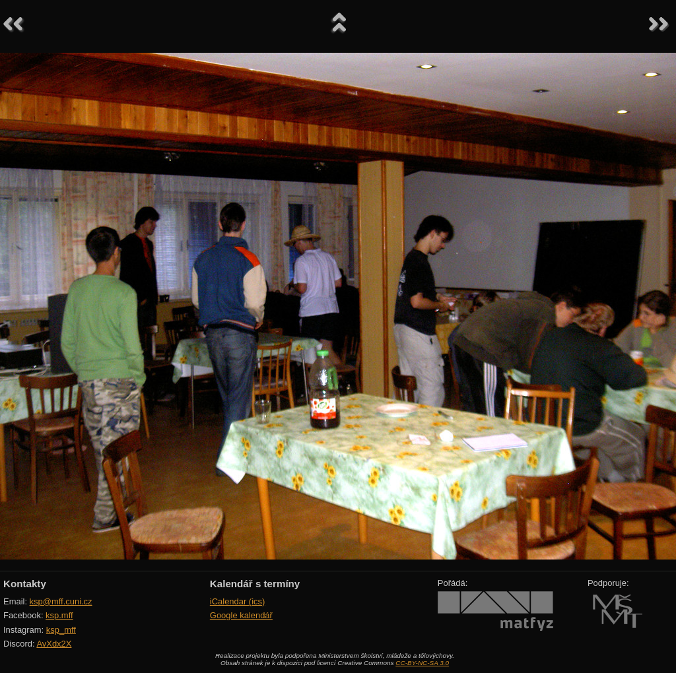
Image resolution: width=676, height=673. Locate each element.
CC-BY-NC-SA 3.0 (422, 662)
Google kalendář (241, 615)
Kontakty (24, 583)
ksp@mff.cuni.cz (61, 601)
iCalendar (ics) (237, 601)
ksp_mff (61, 630)
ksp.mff (59, 615)
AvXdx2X (53, 644)
